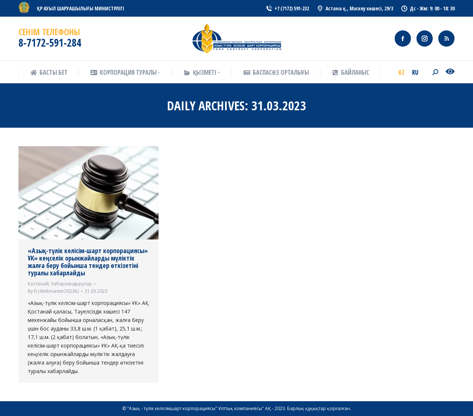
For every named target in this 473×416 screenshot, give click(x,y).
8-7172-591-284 (49, 43)
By (53, 291)
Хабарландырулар (71, 284)
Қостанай (38, 284)
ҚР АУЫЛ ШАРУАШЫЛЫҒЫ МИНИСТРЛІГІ (80, 8)
